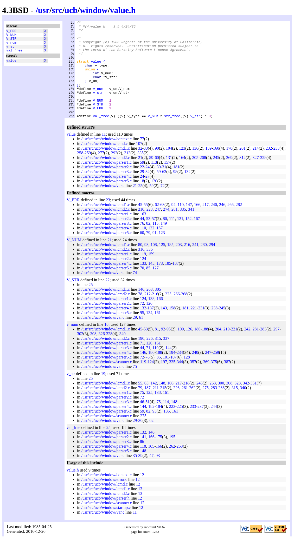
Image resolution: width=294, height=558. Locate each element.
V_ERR (11, 31)
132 (187, 191)
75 (135, 386)
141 (143, 456)
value (11, 65)
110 (181, 224)
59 (151, 177)
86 (159, 376)
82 (148, 243)
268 (184, 313)
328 (263, 177)
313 (127, 172)
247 (158, 229)
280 (204, 264)
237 (200, 426)
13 (140, 508)
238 (214, 327)
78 (140, 313)
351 (254, 402)
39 (140, 475)
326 (102, 353)
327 (256, 177)
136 (195, 167)
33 (146, 167)
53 (148, 238)
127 (155, 287)
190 (141, 358)
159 (208, 167)
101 (166, 376)
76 (142, 243)
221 (193, 327)
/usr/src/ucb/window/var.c (102, 205)
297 (276, 348)
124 (143, 278)
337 (166, 358)
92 (163, 348)
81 (157, 348)
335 (140, 172)
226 (149, 358)
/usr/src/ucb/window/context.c (106, 158)
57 (154, 238)
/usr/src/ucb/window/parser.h (105, 517)
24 (147, 186)
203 (179, 264)
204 (218, 348)
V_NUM (11, 36)
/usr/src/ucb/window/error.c (104, 499)
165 (151, 465)
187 (175, 283)
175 (159, 456)
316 (141, 269)
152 (189, 238)
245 (216, 177)
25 (140, 205)
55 (146, 224)
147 (189, 224)
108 (154, 264)
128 (187, 376)
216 (187, 264)
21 (140, 177)
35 (135, 475)
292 (114, 172)
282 (239, 224)
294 (212, 264)
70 (142, 287)
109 (181, 348)
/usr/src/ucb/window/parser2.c (106, 186)
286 (221, 407)
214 (256, 167)
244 (214, 426)
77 (142, 158)
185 (170, 264)
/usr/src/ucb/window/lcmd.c (104, 163)
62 (164, 191)
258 (80, 172)
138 (151, 318)
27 (147, 196)
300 (221, 402)
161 (158, 332)
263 (149, 309)
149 (164, 243)
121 (180, 238)
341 (191, 229)
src (57, 10)
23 (108, 219)
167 (197, 238)
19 (103, 393)
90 (157, 167)
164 (182, 177)
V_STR (11, 40)
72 (163, 205)
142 (154, 402)
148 (162, 402)
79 (148, 252)
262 (192, 407)
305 (158, 309)
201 (242, 167)
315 (158, 358)
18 (142, 200)
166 (197, 224)
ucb (71, 10)
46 (142, 421)
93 (146, 264)
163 (143, 233)
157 (167, 182)
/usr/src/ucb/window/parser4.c (106, 196)
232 (269, 167)
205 (195, 177)
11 (104, 153)
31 (164, 186)
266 (230, 224)
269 (229, 177)
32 (140, 167)
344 (180, 381)
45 (140, 224)
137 (151, 327)
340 (122, 353)
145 (151, 283)
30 (159, 186)
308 (93, 353)
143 (164, 327)
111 (172, 238)
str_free (172, 135)
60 (157, 177)
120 (154, 200)
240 (214, 224)
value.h (123, 10)
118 (143, 465)
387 (227, 381)
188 (205, 348)
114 (166, 421)
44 (142, 238)
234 (180, 372)
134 (149, 332)
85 (148, 287)
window (94, 10)
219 (226, 348)
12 (142, 494)
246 (222, 224)
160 (216, 167)
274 (166, 229)
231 (201, 327)
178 (229, 167)
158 (172, 327)
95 (142, 332)
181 (176, 186)
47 (151, 475)
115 (155, 243)
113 (154, 182)
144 (168, 367)
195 (172, 456)
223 (149, 229)
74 (135, 292)
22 (142, 186)
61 (141, 337)
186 (197, 348)
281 (174, 229)
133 (143, 283)
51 (147, 421)
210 (141, 229)
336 (149, 269)
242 (247, 348)
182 (151, 426)
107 (139, 163)
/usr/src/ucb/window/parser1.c (106, 182)
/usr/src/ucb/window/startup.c (106, 527)
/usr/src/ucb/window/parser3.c (106, 191)
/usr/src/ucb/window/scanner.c (106, 381)
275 (205, 407)
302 (80, 353)
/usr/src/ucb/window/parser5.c (106, 200)
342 (246, 402)
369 (206, 381)
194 (172, 372)
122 (151, 247)
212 (147, 313)
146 (141, 309)
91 (154, 252)
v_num (11, 45)
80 (165, 238)
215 (163, 407)
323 (237, 402)
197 (164, 381)
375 (214, 381)
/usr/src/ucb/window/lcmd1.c (105, 167)
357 (193, 381)
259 (88, 172)
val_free (14, 54)
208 (203, 177)
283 (263, 348)
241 (195, 264)
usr (43, 10)
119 (143, 273)
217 (205, 224)
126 (149, 323)
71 (142, 362)
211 (156, 407)
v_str (11, 50)
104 (169, 167)
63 (162, 224)
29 (142, 191)
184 (159, 426)
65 (146, 402)
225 (168, 313)
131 (169, 177)
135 (166, 430)
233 (276, 167)
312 (242, 177)
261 (185, 407)
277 (101, 172)
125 (162, 264)
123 (182, 167)
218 (186, 402)
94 (173, 224)
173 (160, 283)
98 (175, 191)
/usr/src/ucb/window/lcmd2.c (105, 177)
